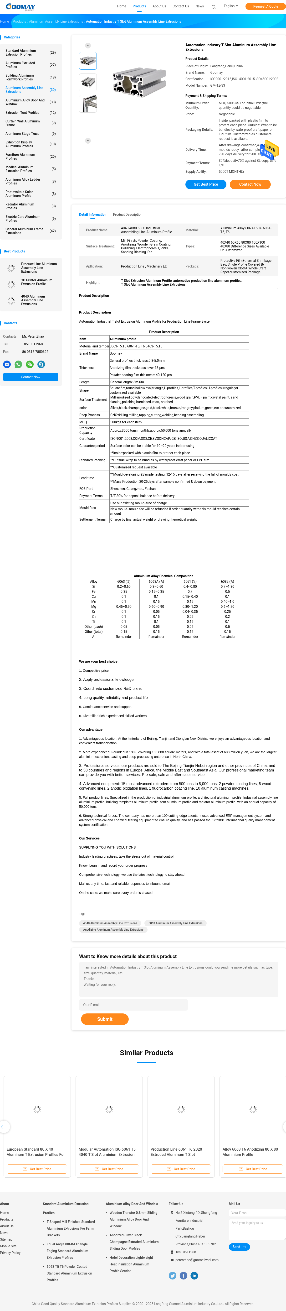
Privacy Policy (10, 1253)
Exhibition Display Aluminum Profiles (30, 144)
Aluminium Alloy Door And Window (30, 102)
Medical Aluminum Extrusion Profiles (30, 169)
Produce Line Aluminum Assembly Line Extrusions (39, 267)
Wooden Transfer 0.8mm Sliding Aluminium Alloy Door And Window (134, 1219)
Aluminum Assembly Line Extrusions (30, 90)
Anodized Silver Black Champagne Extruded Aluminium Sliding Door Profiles (134, 1241)
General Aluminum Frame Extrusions (30, 231)
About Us (7, 1226)
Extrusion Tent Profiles (30, 112)
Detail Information (92, 214)
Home (4, 1213)
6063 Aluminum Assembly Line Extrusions (175, 923)
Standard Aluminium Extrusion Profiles (30, 52)
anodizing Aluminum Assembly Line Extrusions (113, 929)
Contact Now (30, 377)
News (4, 1233)
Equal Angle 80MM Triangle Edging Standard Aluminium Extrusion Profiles (67, 1250)
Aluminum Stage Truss (30, 133)
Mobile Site (8, 1246)
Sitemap (6, 1239)
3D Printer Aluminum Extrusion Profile (36, 282)
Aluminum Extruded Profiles (30, 65)
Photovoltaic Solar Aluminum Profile (30, 194)
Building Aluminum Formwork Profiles (30, 77)
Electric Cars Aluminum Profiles (30, 218)
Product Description (127, 214)
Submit (104, 1019)
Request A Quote (265, 6)
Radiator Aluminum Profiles (30, 206)
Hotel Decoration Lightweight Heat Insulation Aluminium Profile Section (131, 1264)
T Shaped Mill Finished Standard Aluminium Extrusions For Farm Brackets (71, 1228)
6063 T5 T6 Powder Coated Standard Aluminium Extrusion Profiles (69, 1273)
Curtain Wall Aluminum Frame (30, 123)
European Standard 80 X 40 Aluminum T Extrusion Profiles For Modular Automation (36, 1154)
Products (6, 1219)
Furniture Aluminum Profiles (30, 156)
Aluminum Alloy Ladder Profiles (30, 181)
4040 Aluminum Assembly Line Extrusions (33, 300)
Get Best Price (206, 184)
